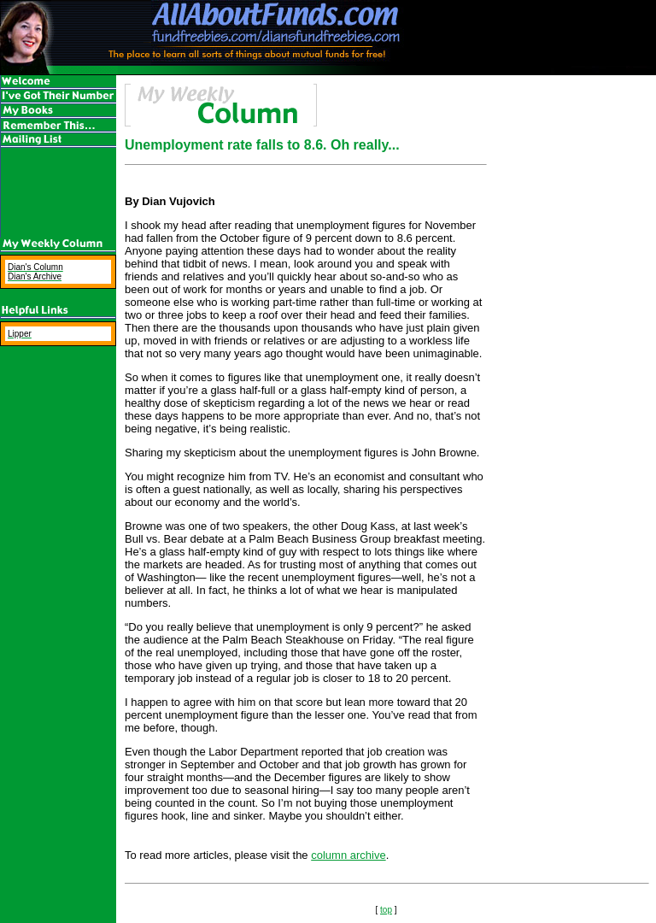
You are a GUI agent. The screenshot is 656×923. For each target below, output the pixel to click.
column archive (348, 855)
